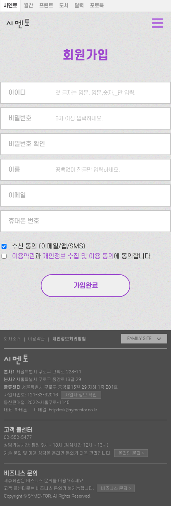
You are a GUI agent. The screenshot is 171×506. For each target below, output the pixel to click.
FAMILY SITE (144, 338)
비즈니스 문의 (116, 488)
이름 (14, 170)
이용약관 (23, 256)
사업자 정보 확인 (81, 395)
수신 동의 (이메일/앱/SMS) (48, 246)
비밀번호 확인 (26, 144)
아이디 (17, 93)
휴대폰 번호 (23, 221)
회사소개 (12, 339)
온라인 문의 (131, 453)
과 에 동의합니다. (82, 256)
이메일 (17, 195)
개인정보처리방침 (69, 339)
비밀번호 (20, 118)
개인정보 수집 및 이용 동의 (78, 256)
